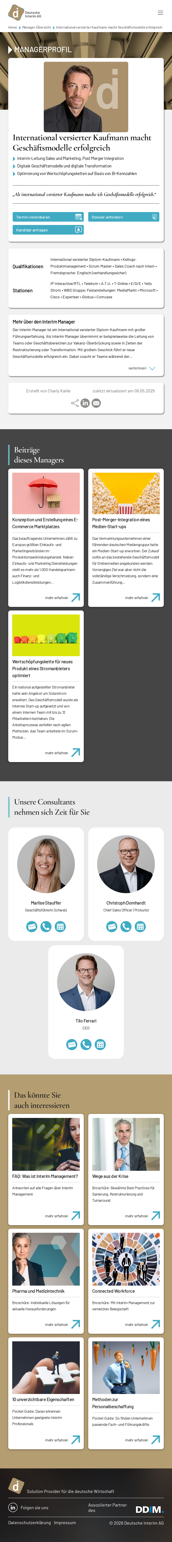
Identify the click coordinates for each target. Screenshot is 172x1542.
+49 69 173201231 (86, 1044)
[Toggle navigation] (160, 12)
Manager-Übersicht (36, 27)
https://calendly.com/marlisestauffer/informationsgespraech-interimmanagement (60, 926)
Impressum (65, 1522)
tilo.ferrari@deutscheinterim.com (71, 1044)
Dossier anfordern (124, 217)
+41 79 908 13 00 (46, 926)
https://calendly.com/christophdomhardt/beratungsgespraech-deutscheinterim (140, 926)
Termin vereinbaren (49, 217)
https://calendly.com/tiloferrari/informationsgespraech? (100, 1044)
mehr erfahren (64, 595)
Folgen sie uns (28, 1507)
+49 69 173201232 (126, 926)
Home (12, 27)
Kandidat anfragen (49, 230)
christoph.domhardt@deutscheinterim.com (111, 926)
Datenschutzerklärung (29, 1522)
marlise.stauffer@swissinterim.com (31, 926)
